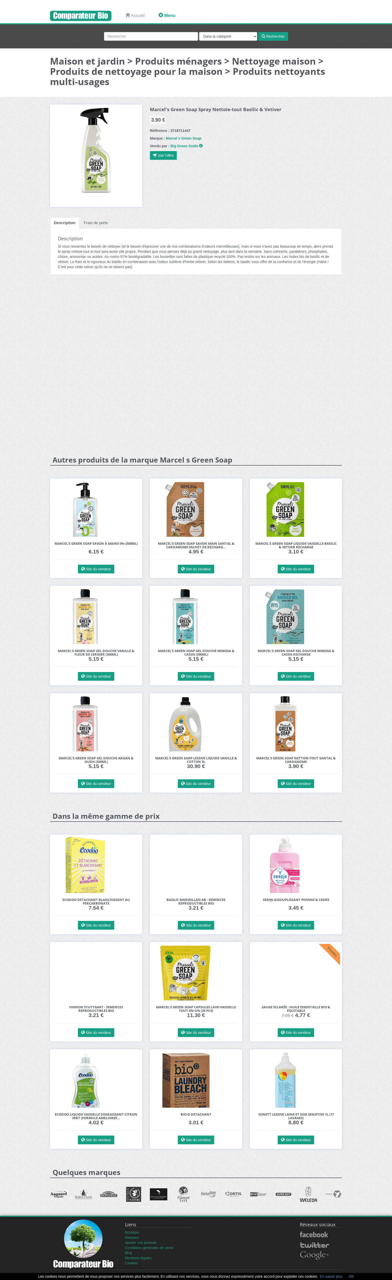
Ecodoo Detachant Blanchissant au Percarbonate (96, 902)
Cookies (131, 1263)
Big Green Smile (184, 146)
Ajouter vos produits (141, 1243)
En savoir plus (331, 1276)
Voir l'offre (163, 155)
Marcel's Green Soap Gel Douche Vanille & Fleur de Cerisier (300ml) (96, 653)
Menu (167, 15)
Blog (128, 1253)
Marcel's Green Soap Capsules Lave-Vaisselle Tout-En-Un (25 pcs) (196, 1009)
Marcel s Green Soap (183, 138)
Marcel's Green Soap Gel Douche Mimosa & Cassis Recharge (296, 653)
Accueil (135, 15)
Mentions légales (138, 1258)
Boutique (132, 1232)
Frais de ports (96, 223)
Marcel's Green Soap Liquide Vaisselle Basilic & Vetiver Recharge (296, 545)
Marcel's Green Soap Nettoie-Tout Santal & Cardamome (296, 760)
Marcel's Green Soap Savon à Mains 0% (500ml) (96, 543)
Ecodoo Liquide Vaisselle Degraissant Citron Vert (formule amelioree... (96, 1116)
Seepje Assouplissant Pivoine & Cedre (296, 900)
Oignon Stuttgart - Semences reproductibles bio (96, 1009)
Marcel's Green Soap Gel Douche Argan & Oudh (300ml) (96, 760)
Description (65, 223)
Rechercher (273, 36)
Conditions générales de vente (149, 1248)
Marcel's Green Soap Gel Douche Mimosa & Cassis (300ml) (196, 653)
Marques (132, 1237)
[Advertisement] (196, 318)
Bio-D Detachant (196, 1114)
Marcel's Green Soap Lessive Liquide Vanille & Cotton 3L (196, 760)
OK (351, 1276)
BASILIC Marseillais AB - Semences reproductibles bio (196, 902)
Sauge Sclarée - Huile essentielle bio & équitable (296, 1009)
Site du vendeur (96, 569)
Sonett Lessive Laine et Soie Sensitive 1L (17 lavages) (296, 1116)
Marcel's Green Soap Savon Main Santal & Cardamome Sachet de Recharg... (196, 545)
